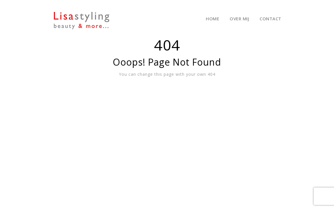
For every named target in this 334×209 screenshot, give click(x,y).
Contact (270, 18)
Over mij (239, 18)
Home (212, 18)
